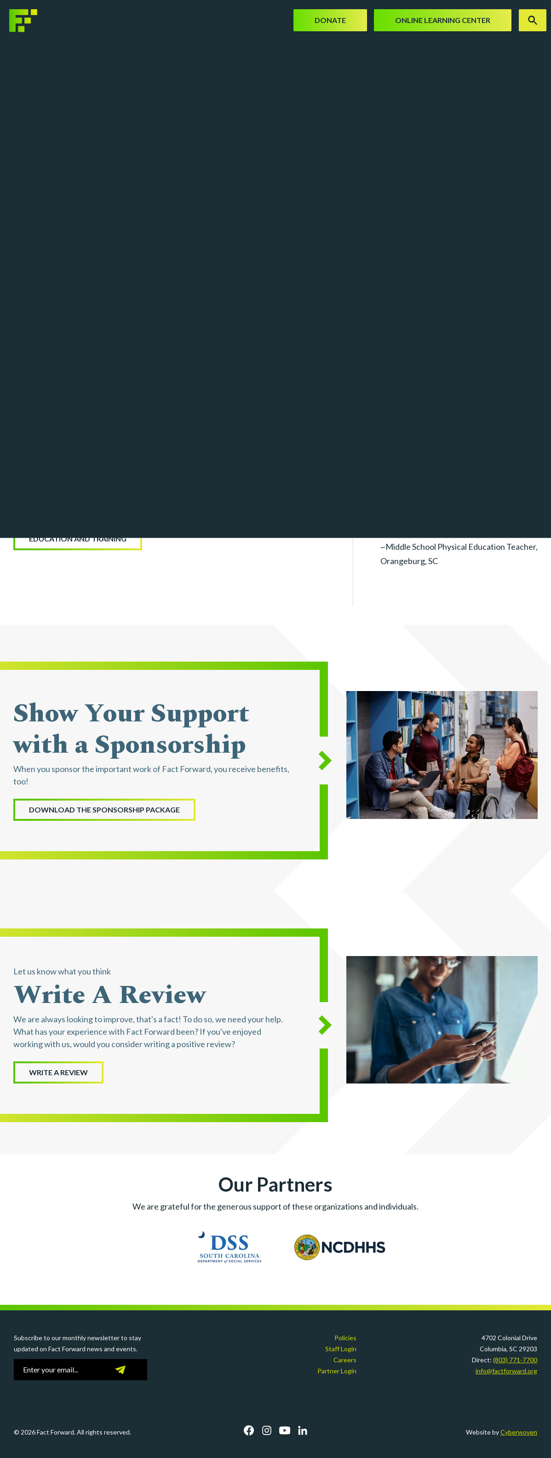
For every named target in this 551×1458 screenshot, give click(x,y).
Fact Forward (34, 20)
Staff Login (340, 1349)
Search (532, 20)
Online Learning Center (442, 20)
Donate (330, 20)
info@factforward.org (506, 1371)
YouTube (285, 1430)
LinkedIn (303, 1430)
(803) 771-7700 (515, 1360)
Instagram (267, 1430)
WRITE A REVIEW (58, 1072)
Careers (344, 1360)
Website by (501, 1432)
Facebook (249, 1430)
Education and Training (77, 538)
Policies (345, 1338)
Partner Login (336, 1371)
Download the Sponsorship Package (104, 809)
